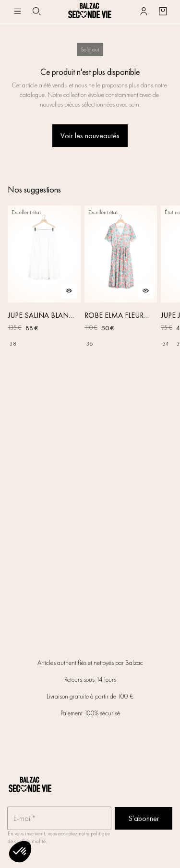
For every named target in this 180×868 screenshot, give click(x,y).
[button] (20, 851)
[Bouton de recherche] (36, 11)
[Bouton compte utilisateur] (143, 11)
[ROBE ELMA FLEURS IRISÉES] (120, 278)
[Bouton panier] (162, 11)
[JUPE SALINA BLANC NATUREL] (44, 278)
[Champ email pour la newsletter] (59, 818)
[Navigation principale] (17, 11)
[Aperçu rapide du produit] (69, 291)
